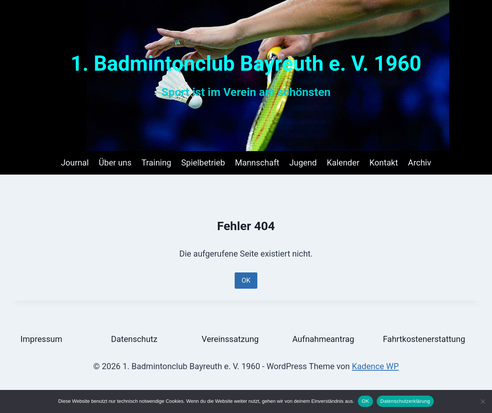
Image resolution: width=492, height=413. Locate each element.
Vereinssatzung (230, 339)
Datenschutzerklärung (405, 401)
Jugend (303, 162)
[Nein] (482, 401)
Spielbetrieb (203, 162)
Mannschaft (257, 162)
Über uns (115, 162)
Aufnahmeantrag (323, 339)
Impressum (41, 339)
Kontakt (383, 162)
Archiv (419, 162)
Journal (75, 162)
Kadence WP (375, 366)
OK (246, 280)
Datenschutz (134, 339)
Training (157, 162)
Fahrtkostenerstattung (424, 339)
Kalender (343, 162)
